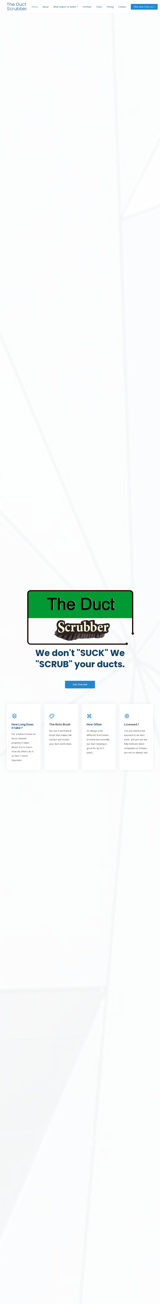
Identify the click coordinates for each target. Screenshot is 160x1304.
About (45, 6)
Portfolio (86, 6)
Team (99, 6)
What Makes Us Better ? (65, 6)
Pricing (110, 6)
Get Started (80, 684)
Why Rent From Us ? (144, 6)
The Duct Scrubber (17, 6)
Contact (122, 6)
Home (35, 6)
